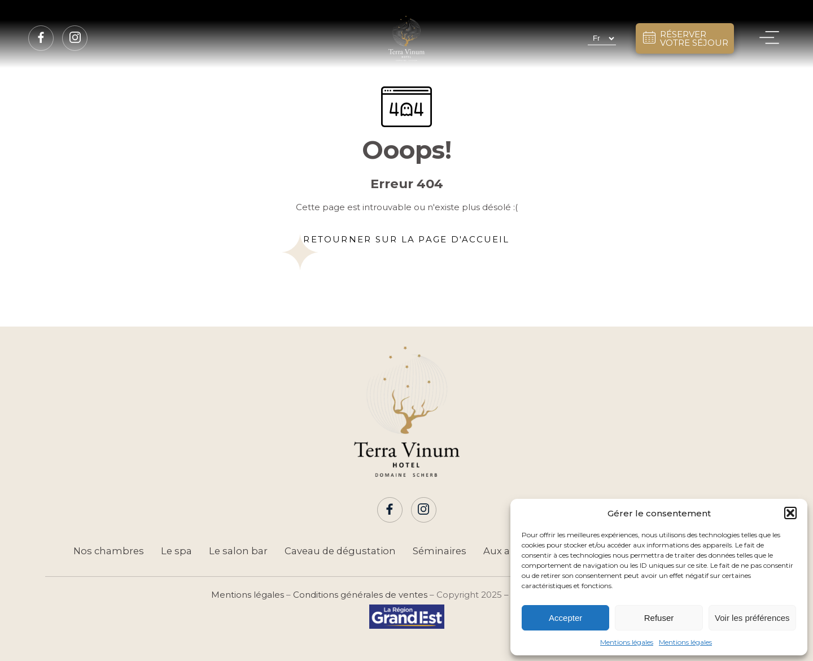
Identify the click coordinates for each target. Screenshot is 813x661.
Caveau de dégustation (340, 550)
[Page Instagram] (75, 38)
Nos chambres (108, 550)
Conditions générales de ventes (360, 594)
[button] (790, 513)
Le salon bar (238, 550)
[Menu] (769, 38)
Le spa (176, 550)
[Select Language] (602, 38)
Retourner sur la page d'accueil (406, 239)
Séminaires (439, 550)
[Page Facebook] (41, 38)
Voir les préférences (752, 618)
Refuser (659, 618)
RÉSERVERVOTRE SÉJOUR (684, 38)
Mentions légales (626, 642)
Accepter (565, 618)
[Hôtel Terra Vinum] (406, 38)
